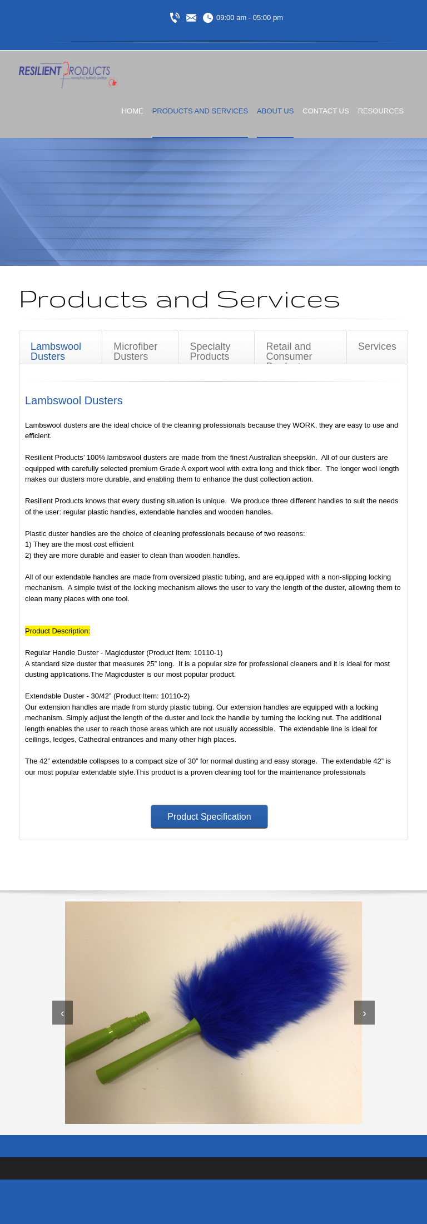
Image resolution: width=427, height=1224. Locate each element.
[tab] (60, 347)
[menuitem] (132, 120)
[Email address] (191, 17)
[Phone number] (174, 17)
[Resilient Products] (68, 76)
